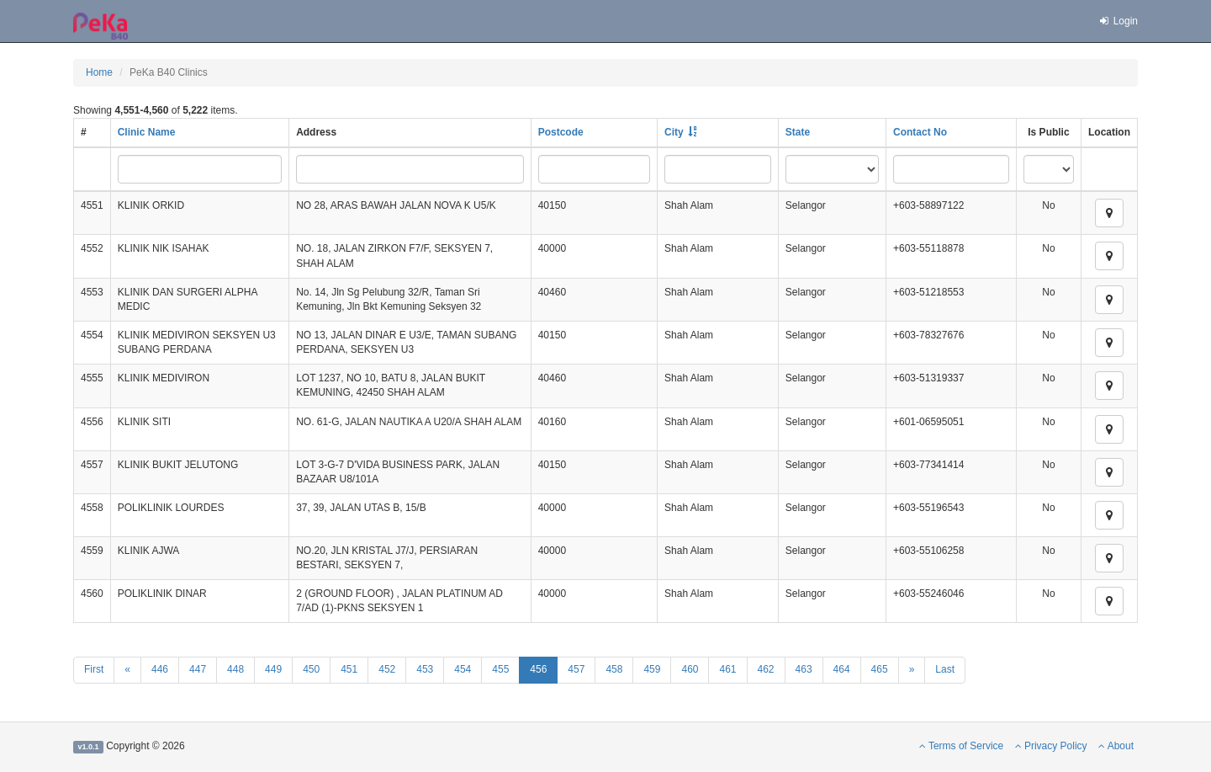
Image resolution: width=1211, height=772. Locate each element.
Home (99, 72)
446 (159, 669)
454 (462, 669)
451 (349, 669)
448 (235, 669)
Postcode (561, 132)
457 (576, 669)
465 (879, 669)
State (797, 132)
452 (386, 669)
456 (538, 669)
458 (614, 669)
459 (651, 669)
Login (1117, 21)
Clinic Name (147, 132)
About (1116, 746)
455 (500, 669)
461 (727, 669)
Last (945, 669)
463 (804, 669)
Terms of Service (961, 746)
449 (273, 669)
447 (197, 669)
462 (766, 669)
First (93, 669)
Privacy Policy (1051, 746)
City (674, 132)
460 (689, 669)
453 (424, 669)
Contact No (920, 132)
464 (841, 669)
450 (311, 669)
